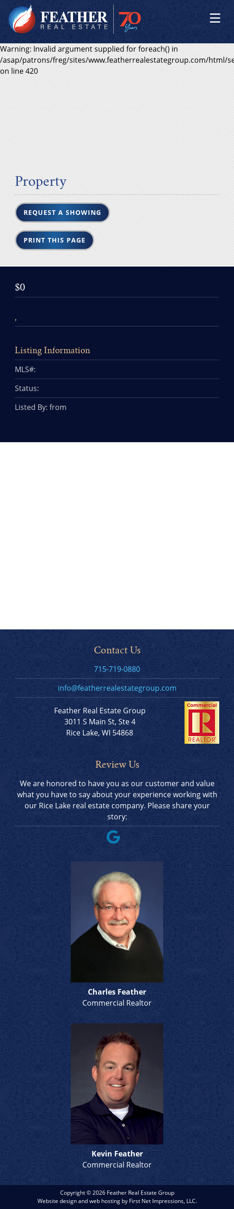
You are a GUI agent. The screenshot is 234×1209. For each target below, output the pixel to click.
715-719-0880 (117, 669)
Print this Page (55, 240)
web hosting (104, 1201)
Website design (57, 1201)
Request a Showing (62, 212)
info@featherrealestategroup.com (117, 688)
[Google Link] (117, 841)
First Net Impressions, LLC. (163, 1201)
